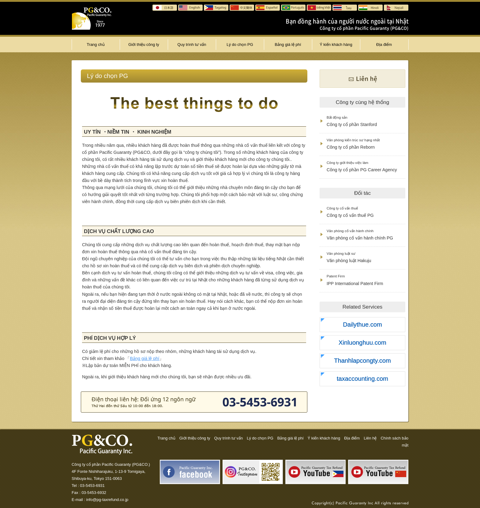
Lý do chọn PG (240, 44)
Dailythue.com (362, 324)
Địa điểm (384, 44)
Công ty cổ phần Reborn (353, 144)
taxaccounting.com (362, 378)
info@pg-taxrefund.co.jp (107, 499)
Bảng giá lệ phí (288, 44)
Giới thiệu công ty (143, 44)
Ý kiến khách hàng (336, 44)
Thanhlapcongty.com (362, 360)
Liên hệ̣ (370, 438)
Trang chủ (96, 44)
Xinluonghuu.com (362, 342)
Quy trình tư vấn (192, 44)
